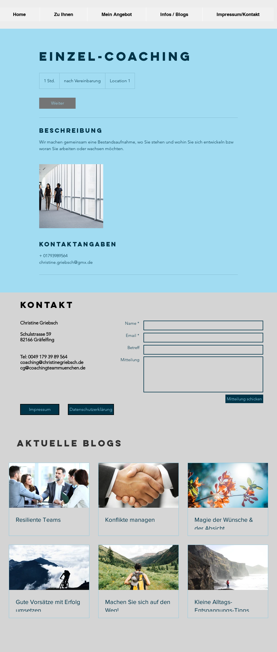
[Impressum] (39, 409)
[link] (57, 103)
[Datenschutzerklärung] (91, 409)
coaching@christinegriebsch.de (51, 362)
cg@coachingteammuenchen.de (52, 368)
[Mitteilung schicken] (244, 399)
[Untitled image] (71, 196)
